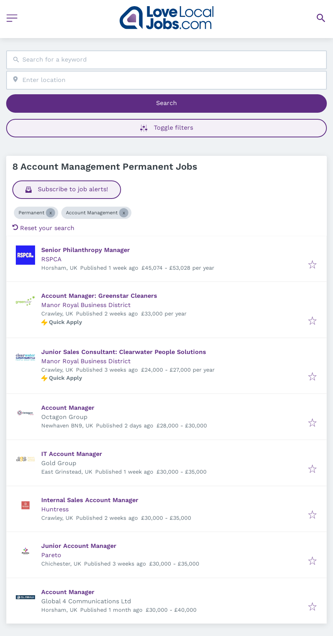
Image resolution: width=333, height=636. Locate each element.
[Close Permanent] (50, 212)
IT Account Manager (71, 453)
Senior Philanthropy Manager (85, 250)
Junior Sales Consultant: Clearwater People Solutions (123, 352)
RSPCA (51, 259)
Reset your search (43, 228)
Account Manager (67, 407)
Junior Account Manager (78, 545)
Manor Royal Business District (86, 305)
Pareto (51, 555)
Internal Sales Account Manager (89, 500)
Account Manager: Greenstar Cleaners (99, 295)
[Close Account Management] (123, 212)
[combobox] (166, 59)
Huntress (55, 509)
